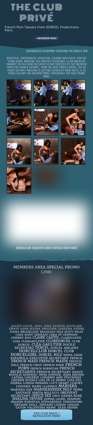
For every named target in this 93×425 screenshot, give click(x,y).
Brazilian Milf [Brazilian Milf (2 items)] (51, 331)
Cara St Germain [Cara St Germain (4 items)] (63, 334)
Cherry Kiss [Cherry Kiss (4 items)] (21, 337)
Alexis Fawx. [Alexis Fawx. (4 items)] (22, 326)
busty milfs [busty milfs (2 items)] (74, 331)
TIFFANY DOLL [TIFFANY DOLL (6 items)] (26, 405)
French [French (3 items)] (76, 358)
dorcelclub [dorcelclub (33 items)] (33, 351)
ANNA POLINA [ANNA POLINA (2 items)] (30, 328)
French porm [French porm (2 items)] (53, 365)
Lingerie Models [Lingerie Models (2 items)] (24, 380)
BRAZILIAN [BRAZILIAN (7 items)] (30, 331)
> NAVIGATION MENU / (46, 38)
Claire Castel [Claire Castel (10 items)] (46, 337)
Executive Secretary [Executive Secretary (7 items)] (49, 358)
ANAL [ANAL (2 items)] (38, 325)
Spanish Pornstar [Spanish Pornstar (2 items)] (25, 401)
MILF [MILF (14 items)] (67, 389)
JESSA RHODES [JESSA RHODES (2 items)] (73, 374)
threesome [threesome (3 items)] (72, 402)
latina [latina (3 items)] (17, 377)
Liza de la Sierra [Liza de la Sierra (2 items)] (52, 380)
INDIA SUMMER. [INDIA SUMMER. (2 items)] (50, 374)
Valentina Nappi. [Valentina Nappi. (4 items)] (42, 407)
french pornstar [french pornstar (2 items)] (44, 368)
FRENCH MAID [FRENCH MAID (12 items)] (24, 361)
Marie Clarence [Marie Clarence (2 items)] (44, 386)
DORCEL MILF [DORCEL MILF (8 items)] (50, 355)
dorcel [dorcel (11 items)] (42, 348)
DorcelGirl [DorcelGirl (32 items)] (24, 354)
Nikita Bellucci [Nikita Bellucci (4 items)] (45, 392)
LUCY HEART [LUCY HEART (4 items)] (59, 383)
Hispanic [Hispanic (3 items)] (30, 374)
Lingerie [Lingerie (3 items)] (31, 377)
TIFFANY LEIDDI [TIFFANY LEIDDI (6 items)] (52, 405)
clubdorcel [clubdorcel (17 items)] (58, 341)
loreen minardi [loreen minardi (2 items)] (35, 383)
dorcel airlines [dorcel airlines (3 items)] (64, 348)
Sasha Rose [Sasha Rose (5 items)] (71, 396)
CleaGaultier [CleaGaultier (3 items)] (33, 341)
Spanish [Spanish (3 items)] (74, 399)
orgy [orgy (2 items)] (56, 395)
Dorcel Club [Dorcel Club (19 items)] (61, 351)
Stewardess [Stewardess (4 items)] (51, 402)
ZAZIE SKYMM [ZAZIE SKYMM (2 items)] (68, 407)
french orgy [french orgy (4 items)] (31, 365)
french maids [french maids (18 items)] (53, 361)
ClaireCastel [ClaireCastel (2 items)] (71, 337)
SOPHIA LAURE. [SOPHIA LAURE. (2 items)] (55, 398)
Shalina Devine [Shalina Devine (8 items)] (27, 399)
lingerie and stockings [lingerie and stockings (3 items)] (60, 377)
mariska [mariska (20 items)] (67, 386)
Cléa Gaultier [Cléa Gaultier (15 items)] (47, 344)
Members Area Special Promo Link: (46, 269)
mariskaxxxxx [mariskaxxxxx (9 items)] (48, 389)
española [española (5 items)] (19, 358)
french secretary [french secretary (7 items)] (54, 372)
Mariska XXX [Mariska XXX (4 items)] (21, 389)
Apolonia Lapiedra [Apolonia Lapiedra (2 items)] (57, 328)
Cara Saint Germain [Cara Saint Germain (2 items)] (32, 334)
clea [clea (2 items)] (16, 341)
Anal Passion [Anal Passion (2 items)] (54, 325)
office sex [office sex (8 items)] (41, 396)
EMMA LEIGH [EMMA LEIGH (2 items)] (72, 354)
